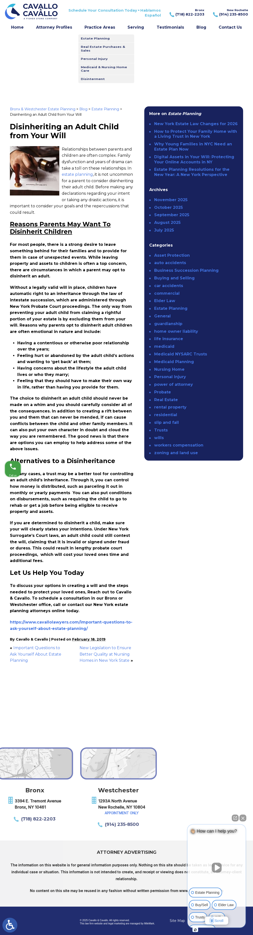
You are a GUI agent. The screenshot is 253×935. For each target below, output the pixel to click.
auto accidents (170, 262)
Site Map (177, 920)
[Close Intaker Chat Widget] (242, 818)
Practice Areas (99, 27)
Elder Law (164, 300)
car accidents (168, 285)
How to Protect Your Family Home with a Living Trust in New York (195, 134)
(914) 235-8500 (49, 824)
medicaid (164, 346)
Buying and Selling (174, 278)
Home (17, 27)
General (162, 316)
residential (165, 414)
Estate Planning (105, 109)
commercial (167, 293)
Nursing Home (169, 369)
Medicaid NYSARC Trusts (180, 354)
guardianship (168, 323)
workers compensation (178, 445)
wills (159, 437)
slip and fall (166, 422)
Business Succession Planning (186, 270)
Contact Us (230, 27)
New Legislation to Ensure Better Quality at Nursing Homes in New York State (105, 654)
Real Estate (166, 399)
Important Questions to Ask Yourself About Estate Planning (35, 654)
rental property (170, 407)
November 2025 (171, 199)
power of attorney (173, 384)
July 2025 (164, 230)
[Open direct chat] (235, 818)
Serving (135, 27)
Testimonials (170, 27)
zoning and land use (176, 452)
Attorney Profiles (54, 27)
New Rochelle (230, 12)
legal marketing (116, 923)
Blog (201, 27)
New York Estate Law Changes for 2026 (196, 123)
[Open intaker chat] (195, 930)
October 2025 (168, 207)
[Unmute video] (217, 868)
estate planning (77, 174)
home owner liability (176, 331)
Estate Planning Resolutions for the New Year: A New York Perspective (192, 172)
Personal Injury (170, 376)
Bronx (186, 12)
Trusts (161, 430)
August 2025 (167, 222)
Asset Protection (172, 255)
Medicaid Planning (174, 361)
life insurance (168, 338)
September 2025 (171, 215)
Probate (162, 392)
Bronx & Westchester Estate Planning (42, 109)
